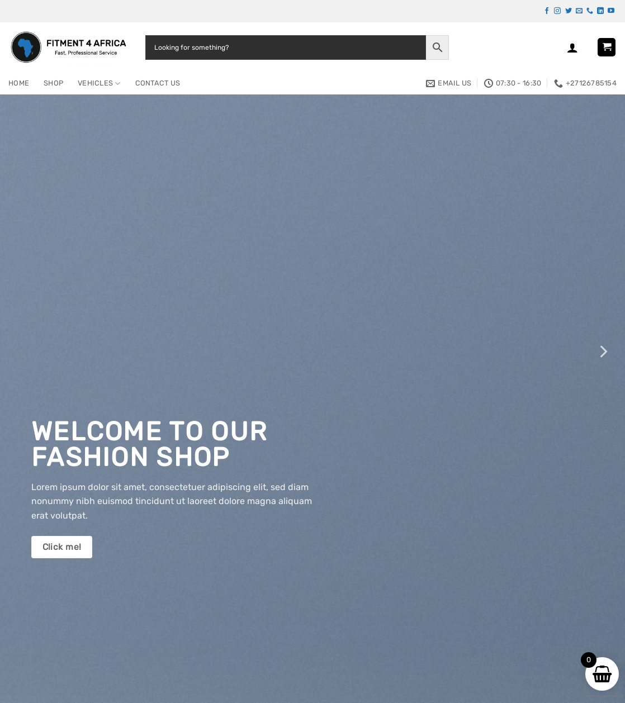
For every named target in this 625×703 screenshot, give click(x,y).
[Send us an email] (579, 11)
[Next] (603, 351)
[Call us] (589, 11)
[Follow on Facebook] (546, 11)
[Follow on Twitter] (568, 11)
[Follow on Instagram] (557, 11)
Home (18, 83)
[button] (572, 47)
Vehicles (99, 83)
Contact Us (158, 83)
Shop (53, 83)
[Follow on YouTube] (611, 11)
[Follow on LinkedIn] (600, 11)
